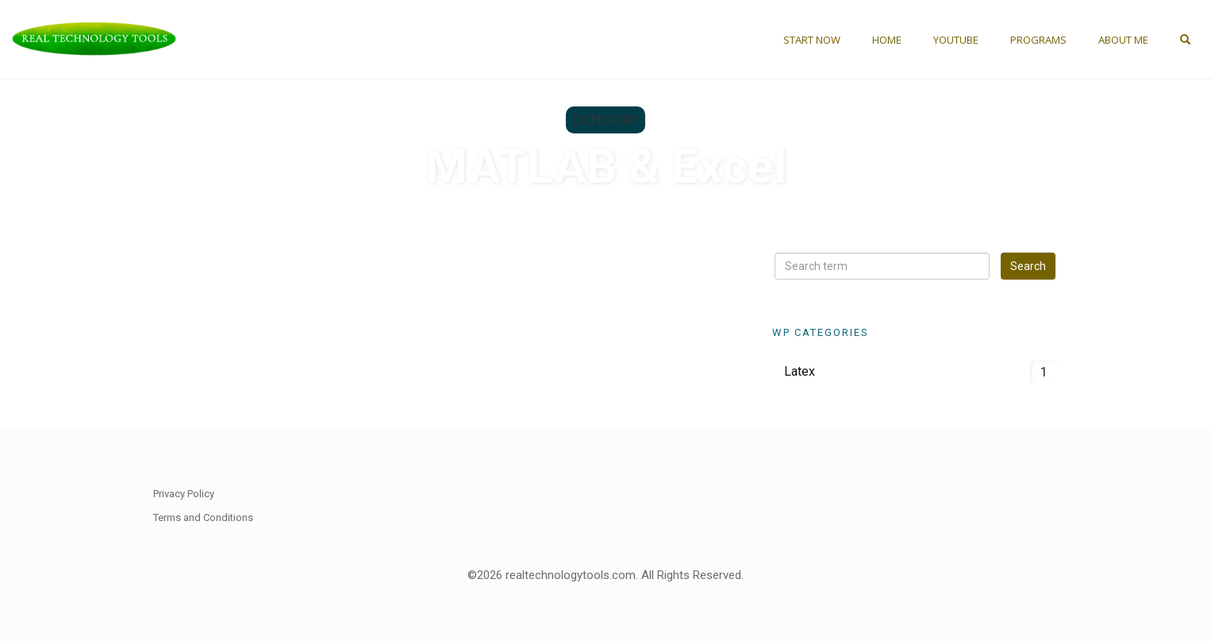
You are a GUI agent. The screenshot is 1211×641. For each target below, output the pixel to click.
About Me (1123, 40)
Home (887, 40)
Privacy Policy (183, 494)
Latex (799, 371)
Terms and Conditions (203, 517)
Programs (1038, 40)
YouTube (955, 40)
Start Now (811, 40)
